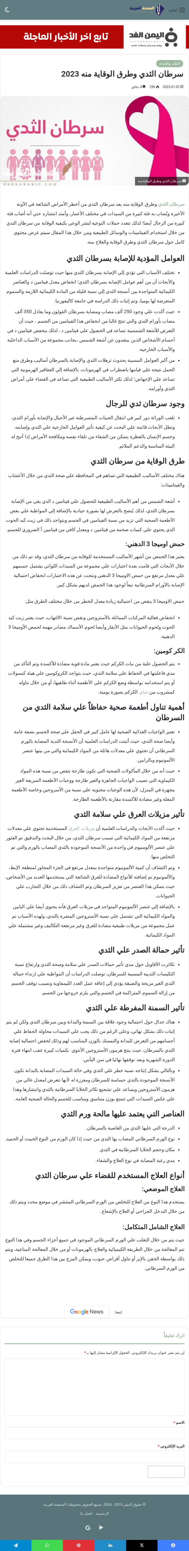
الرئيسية (102, 1513)
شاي (143, 692)
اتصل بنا (86, 1513)
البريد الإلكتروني (171, 1446)
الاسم (179, 1423)
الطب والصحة (169, 63)
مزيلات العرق (81, 828)
